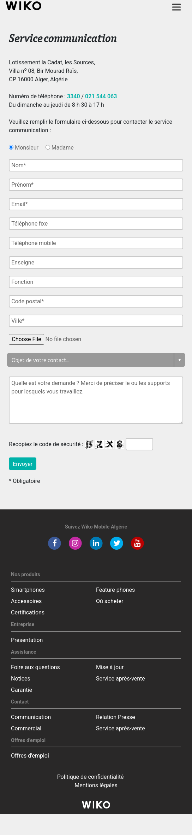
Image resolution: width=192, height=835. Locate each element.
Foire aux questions (35, 667)
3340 (73, 96)
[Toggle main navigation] (176, 7)
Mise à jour (110, 667)
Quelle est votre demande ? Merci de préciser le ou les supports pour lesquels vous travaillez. (96, 400)
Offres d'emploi (30, 755)
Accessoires (26, 601)
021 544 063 (101, 96)
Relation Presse (115, 717)
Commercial (26, 728)
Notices (20, 678)
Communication (31, 717)
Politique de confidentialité (90, 776)
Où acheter (109, 601)
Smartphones (28, 589)
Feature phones (115, 589)
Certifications (27, 612)
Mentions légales (95, 785)
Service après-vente (120, 678)
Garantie (21, 690)
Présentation (27, 640)
